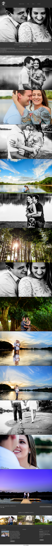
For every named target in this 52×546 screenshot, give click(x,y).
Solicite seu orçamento (45, 506)
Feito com (26, 545)
